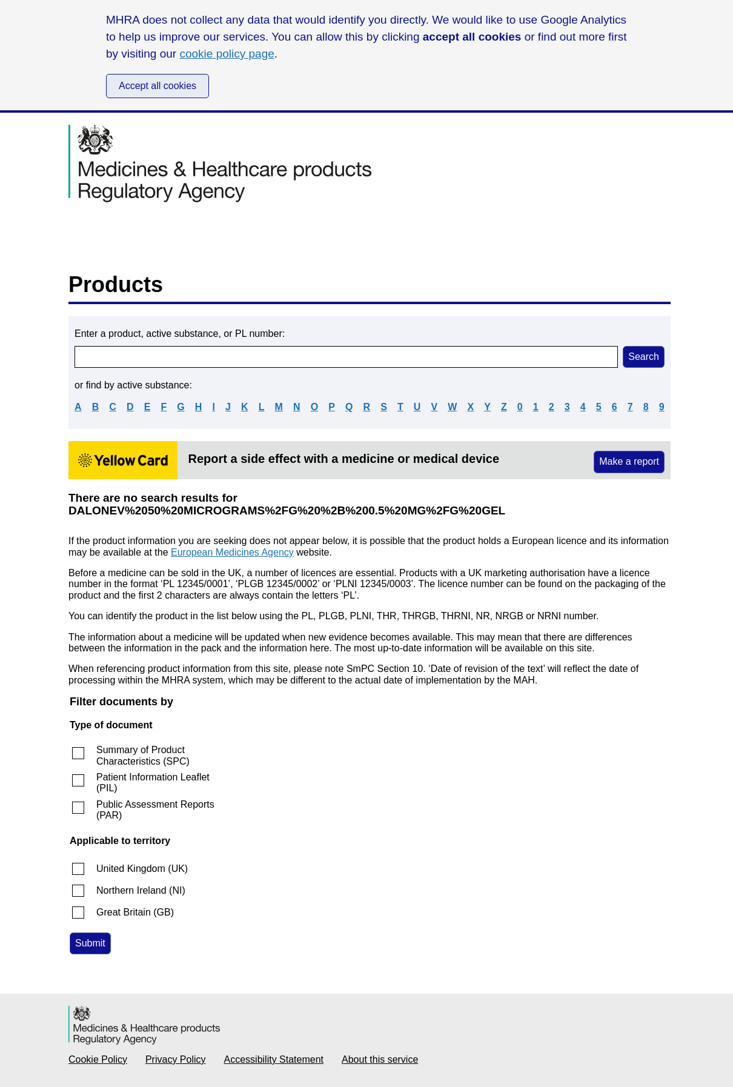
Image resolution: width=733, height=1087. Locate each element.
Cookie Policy (97, 1059)
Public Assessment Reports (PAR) (155, 809)
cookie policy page (226, 53)
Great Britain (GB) (135, 912)
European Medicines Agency (232, 552)
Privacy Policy (175, 1059)
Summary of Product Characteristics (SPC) (143, 755)
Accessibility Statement (274, 1059)
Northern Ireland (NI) (140, 890)
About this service (380, 1059)
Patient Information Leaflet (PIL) (153, 782)
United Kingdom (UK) (142, 868)
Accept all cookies (157, 86)
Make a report (629, 461)
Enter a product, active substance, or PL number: (180, 333)
